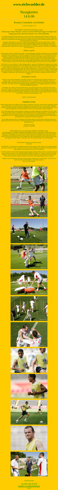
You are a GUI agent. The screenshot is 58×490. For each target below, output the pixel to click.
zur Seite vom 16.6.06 (29, 484)
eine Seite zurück (29, 480)
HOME (29, 488)
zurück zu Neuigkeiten (29, 486)
